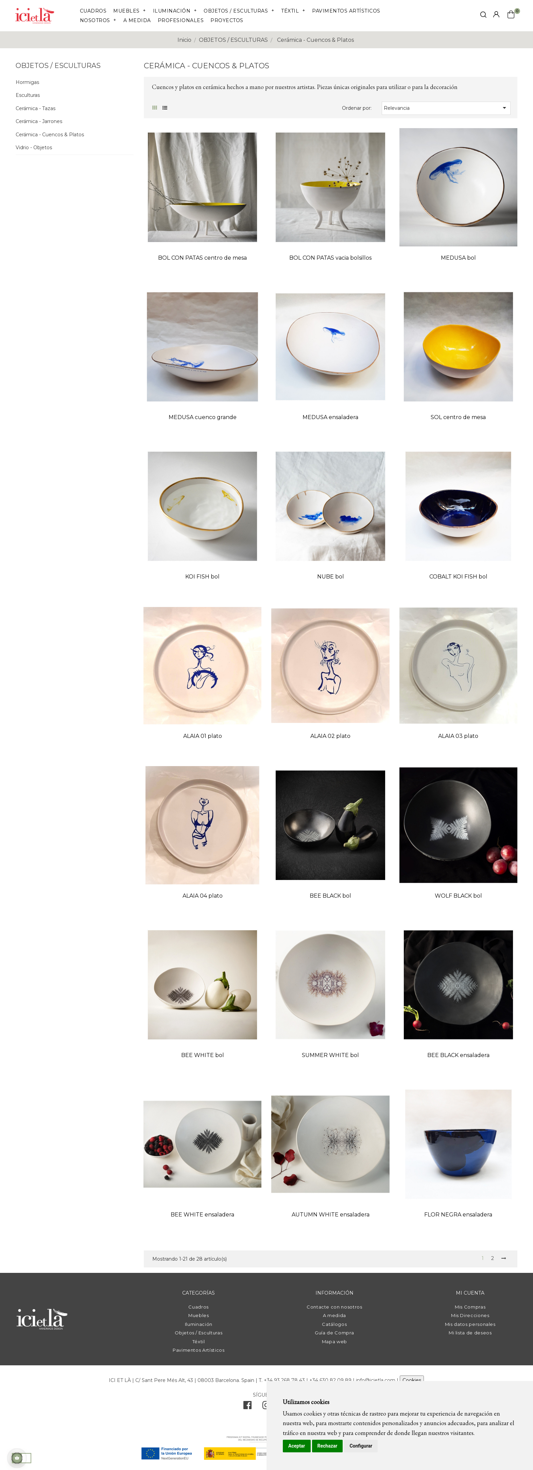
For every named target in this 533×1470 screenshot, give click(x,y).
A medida (334, 1315)
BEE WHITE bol (202, 1055)
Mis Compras (470, 1307)
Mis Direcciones (470, 1315)
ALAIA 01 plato (202, 736)
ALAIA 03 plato (458, 736)
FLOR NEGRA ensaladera (458, 1214)
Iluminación (198, 1324)
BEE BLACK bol (330, 896)
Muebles (198, 1315)
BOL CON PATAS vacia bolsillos (330, 258)
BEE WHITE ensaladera (202, 1214)
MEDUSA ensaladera (330, 417)
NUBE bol (330, 576)
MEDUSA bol (458, 258)
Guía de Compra (334, 1332)
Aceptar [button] (296, 1446)
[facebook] (247, 1406)
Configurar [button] (360, 1446)
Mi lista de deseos (470, 1332)
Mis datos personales (470, 1324)
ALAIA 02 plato (330, 736)
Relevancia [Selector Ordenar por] (446, 108)
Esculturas (28, 95)
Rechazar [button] (327, 1446)
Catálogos (334, 1324)
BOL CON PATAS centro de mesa (202, 258)
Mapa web (334, 1341)
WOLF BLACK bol (458, 896)
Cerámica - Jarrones (39, 121)
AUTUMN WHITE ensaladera (330, 1214)
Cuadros (198, 1307)
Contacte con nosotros (334, 1307)
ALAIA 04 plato (203, 896)
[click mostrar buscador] (483, 16)
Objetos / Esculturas (198, 1332)
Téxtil (198, 1341)
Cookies (411, 1380)
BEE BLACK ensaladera (458, 1055)
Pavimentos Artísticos (199, 1350)
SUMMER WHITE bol (330, 1055)
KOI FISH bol (202, 576)
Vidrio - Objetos (34, 148)
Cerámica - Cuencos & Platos (50, 135)
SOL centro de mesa (458, 417)
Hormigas (27, 82)
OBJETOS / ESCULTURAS (58, 66)
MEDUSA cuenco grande (203, 417)
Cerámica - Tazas (35, 108)
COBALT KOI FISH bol (458, 576)
